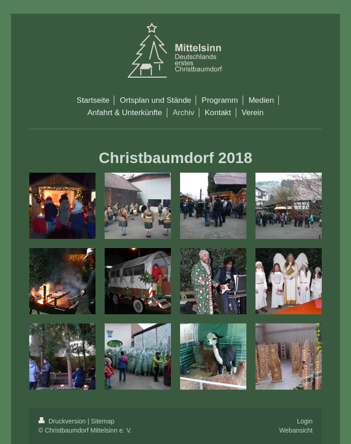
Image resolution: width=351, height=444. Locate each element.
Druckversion (62, 421)
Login (305, 421)
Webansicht (296, 430)
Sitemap (102, 421)
